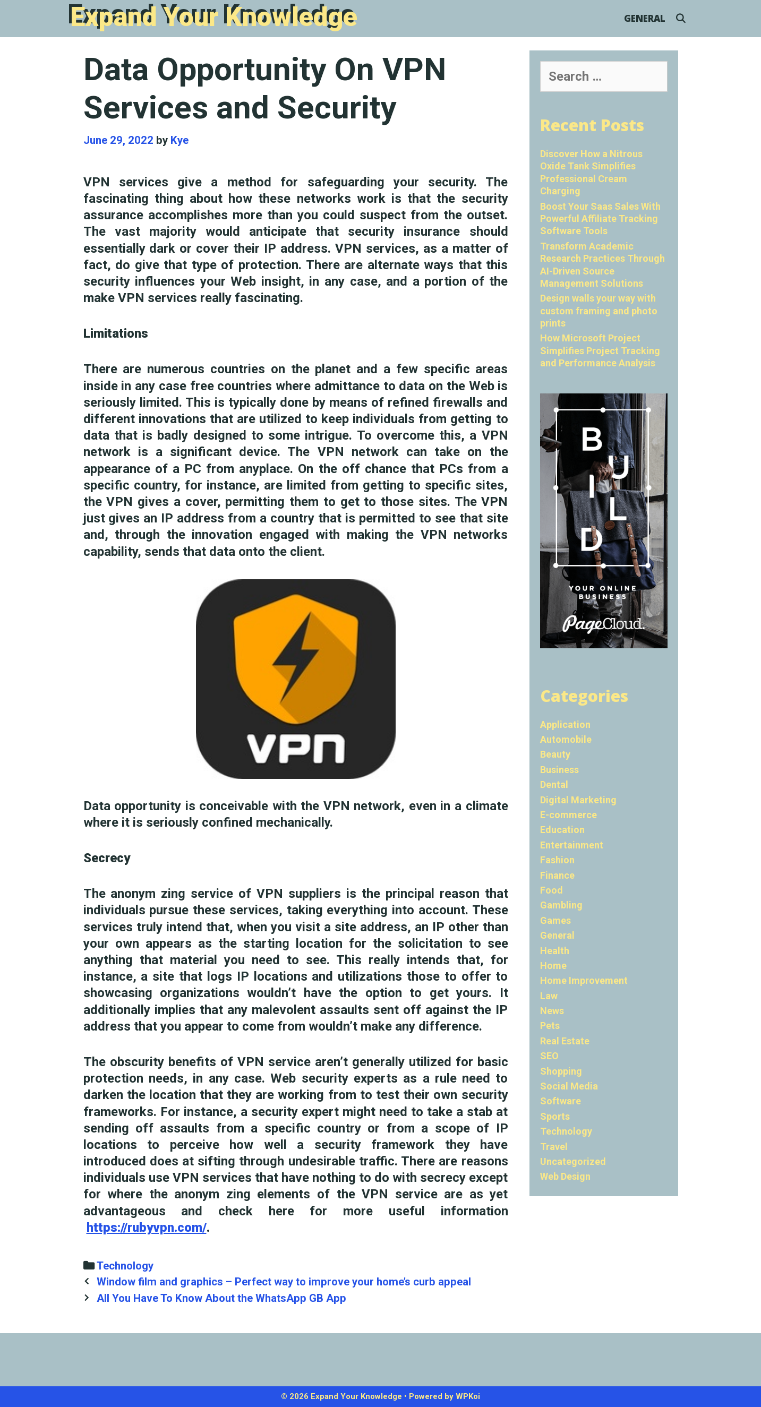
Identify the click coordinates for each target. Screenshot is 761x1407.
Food (551, 890)
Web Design (565, 1176)
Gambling (561, 905)
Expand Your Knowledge (213, 17)
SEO (549, 1055)
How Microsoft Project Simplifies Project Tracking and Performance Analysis (600, 350)
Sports (555, 1116)
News (552, 1010)
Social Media (569, 1086)
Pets (550, 1025)
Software (560, 1100)
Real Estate (564, 1040)
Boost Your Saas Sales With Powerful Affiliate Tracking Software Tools (600, 219)
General (644, 18)
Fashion (557, 859)
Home (553, 965)
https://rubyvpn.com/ (147, 1227)
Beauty (555, 754)
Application (565, 724)
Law (549, 995)
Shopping (561, 1071)
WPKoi (468, 1396)
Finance (557, 875)
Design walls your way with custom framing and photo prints (598, 311)
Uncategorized (573, 1161)
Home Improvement (584, 980)
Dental (554, 784)
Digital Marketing (578, 799)
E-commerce (568, 814)
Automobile (566, 739)
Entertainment (571, 845)
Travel (554, 1146)
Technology (125, 1265)
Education (562, 829)
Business (559, 769)
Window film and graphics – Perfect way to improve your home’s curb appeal (284, 1281)
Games (555, 920)
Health (554, 950)
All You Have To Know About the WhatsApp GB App (221, 1298)
